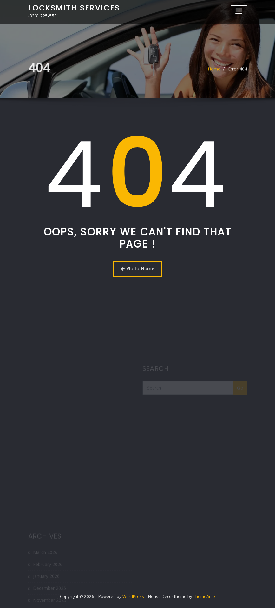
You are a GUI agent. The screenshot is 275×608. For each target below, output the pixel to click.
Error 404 (237, 71)
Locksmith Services (74, 8)
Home (214, 71)
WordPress (133, 596)
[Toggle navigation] (239, 11)
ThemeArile (204, 596)
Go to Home (137, 269)
